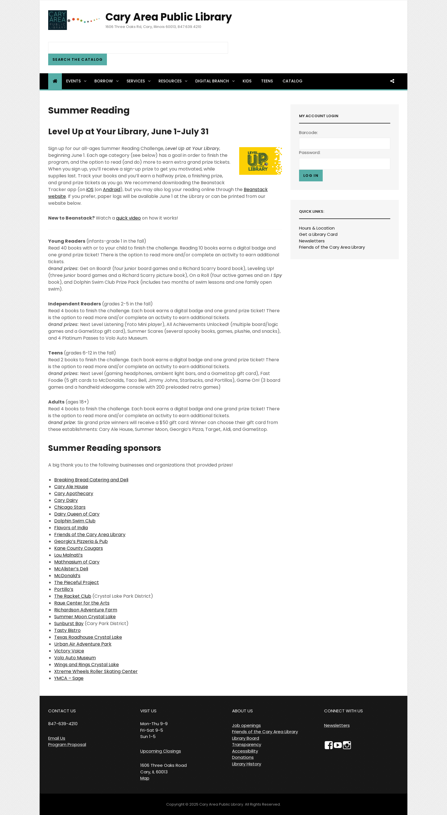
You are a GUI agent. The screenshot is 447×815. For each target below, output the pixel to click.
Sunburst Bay (69, 623)
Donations (243, 757)
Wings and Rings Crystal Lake (86, 664)
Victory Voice (69, 651)
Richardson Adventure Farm (85, 610)
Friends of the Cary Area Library (89, 534)
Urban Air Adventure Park (82, 644)
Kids (247, 81)
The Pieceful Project (76, 582)
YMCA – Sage (69, 678)
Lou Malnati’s (68, 555)
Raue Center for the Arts (81, 603)
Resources (173, 81)
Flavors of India (71, 527)
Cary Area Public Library (168, 17)
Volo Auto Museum (75, 657)
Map (144, 778)
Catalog (292, 81)
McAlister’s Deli (71, 568)
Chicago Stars (70, 507)
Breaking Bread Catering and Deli (91, 480)
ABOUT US (242, 711)
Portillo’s (63, 589)
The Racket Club (72, 596)
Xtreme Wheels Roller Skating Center (96, 671)
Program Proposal (67, 744)
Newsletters (312, 241)
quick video (128, 218)
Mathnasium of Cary (76, 562)
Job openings (246, 725)
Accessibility (245, 751)
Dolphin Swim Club (75, 521)
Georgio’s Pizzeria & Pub (81, 541)
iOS (90, 189)
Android (111, 189)
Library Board (245, 738)
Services (139, 81)
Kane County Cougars (78, 548)
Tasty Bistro (67, 630)
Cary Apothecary (73, 493)
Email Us (56, 738)
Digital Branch (215, 81)
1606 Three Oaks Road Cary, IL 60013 (163, 768)
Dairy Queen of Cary (76, 514)
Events (76, 81)
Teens (267, 81)
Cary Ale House (71, 486)
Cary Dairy (66, 500)
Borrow (106, 81)
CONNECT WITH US (343, 711)
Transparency (246, 744)
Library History (246, 764)
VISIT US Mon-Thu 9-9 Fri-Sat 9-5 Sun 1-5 (154, 723)
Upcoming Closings (160, 751)
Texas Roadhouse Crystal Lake (88, 637)
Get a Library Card (318, 234)
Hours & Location (317, 228)
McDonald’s (67, 575)
